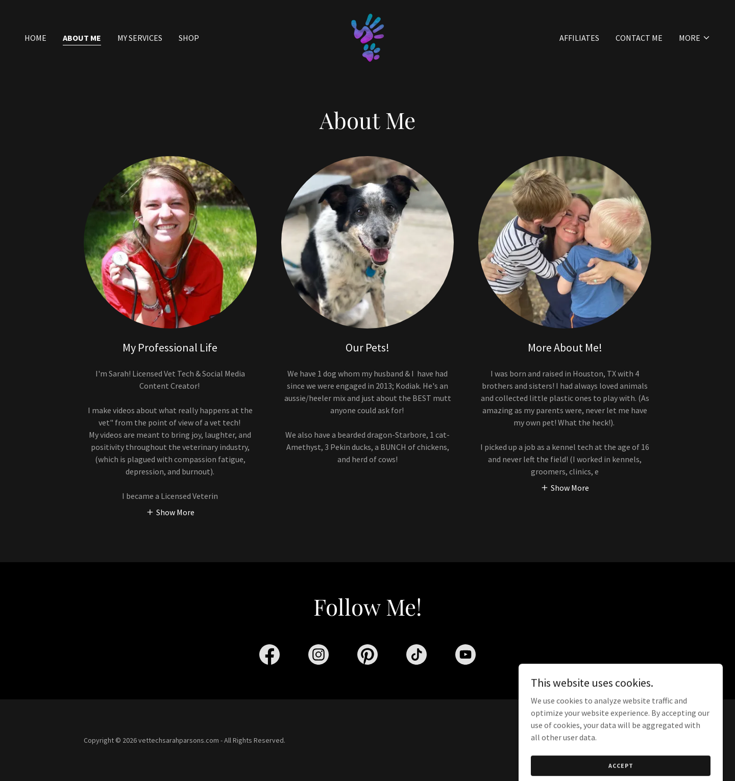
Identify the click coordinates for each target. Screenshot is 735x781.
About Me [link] (82, 38)
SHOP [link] (189, 38)
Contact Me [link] (639, 38)
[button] (694, 38)
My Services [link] (139, 38)
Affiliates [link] (579, 38)
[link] (367, 37)
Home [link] (35, 38)
